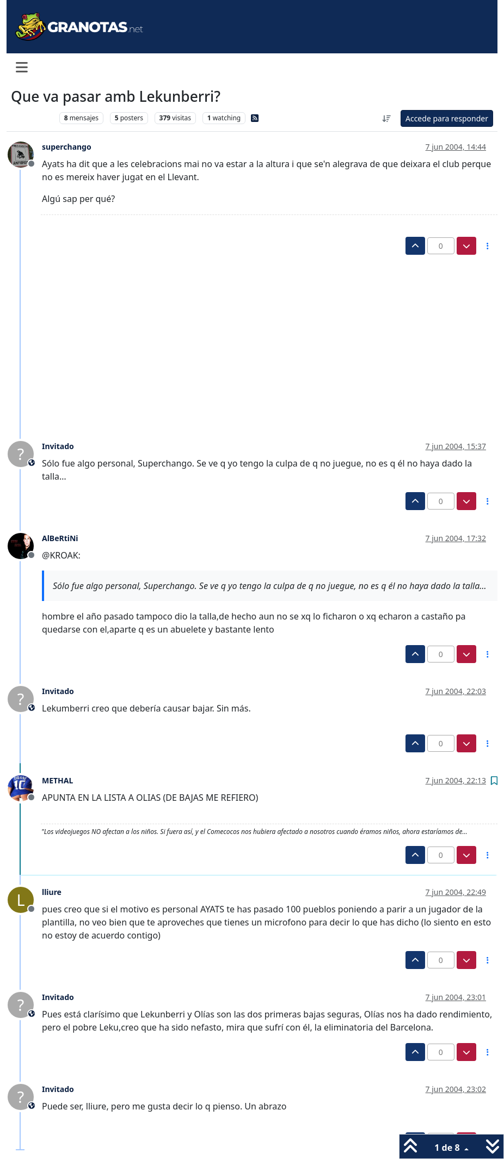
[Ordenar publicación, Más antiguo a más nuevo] (386, 118)
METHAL (57, 780)
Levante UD (32, 117)
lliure (52, 892)
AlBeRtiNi (60, 538)
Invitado (58, 446)
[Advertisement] (246, 336)
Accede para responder (446, 118)
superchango (66, 147)
